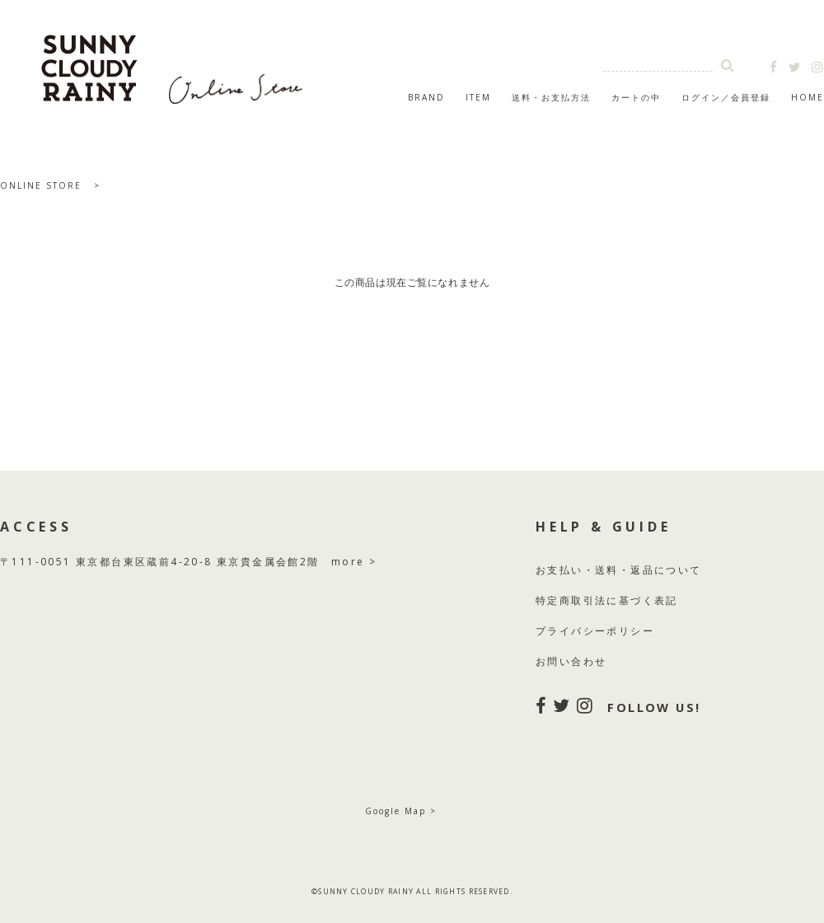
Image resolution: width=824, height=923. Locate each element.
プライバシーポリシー (595, 631)
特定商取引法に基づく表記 (607, 600)
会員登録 (750, 97)
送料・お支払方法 (551, 97)
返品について (665, 570)
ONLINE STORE (41, 185)
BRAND (426, 97)
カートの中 (636, 97)
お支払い (559, 570)
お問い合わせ (571, 661)
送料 (607, 570)
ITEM (478, 97)
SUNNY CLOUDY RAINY (173, 61)
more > (354, 562)
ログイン (701, 97)
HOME (807, 97)
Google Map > (401, 811)
